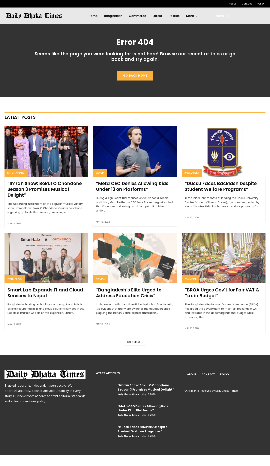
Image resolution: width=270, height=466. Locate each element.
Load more (135, 353)
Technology (14, 290)
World (100, 183)
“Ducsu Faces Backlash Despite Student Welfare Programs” (221, 197)
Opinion (100, 290)
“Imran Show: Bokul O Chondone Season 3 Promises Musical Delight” (45, 200)
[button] (221, 16)
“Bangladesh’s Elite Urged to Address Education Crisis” (128, 304)
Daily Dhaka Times (128, 405)
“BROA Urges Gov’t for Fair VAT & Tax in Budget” (222, 304)
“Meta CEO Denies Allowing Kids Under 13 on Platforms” (132, 197)
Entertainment (16, 183)
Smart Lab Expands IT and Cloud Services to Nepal (45, 304)
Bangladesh (191, 183)
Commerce (190, 290)
